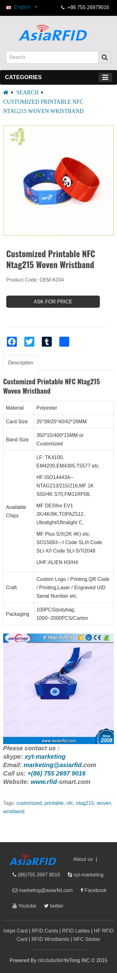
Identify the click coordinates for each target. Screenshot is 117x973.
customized (29, 803)
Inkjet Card (15, 930)
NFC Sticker (87, 939)
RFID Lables (76, 930)
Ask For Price (53, 301)
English (24, 7)
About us (83, 859)
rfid (77, 765)
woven (104, 803)
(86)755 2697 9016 (38, 874)
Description (20, 362)
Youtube (27, 906)
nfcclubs (47, 960)
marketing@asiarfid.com (45, 890)
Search (27, 92)
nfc (69, 803)
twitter (56, 906)
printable (54, 803)
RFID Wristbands (51, 939)
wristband (13, 811)
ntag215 (85, 803)
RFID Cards (45, 930)
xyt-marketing (87, 874)
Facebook (95, 890)
